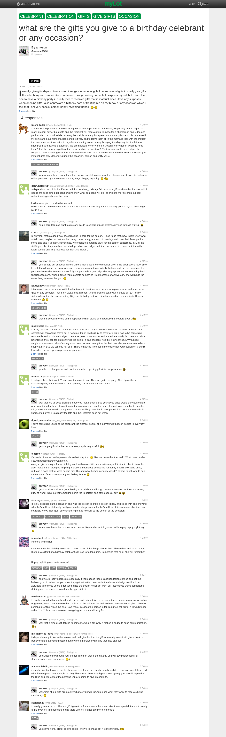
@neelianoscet (54, 596)
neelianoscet (38, 596)
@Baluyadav (50, 286)
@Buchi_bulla (52, 125)
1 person (23, 111)
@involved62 (51, 326)
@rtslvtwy (46, 500)
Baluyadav (37, 285)
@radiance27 (51, 703)
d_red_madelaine (41, 420)
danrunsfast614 (40, 185)
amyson (41, 47)
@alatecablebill (54, 666)
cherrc (35, 232)
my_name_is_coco (42, 633)
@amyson (36, 51)
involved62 (37, 326)
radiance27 (37, 702)
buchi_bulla (38, 125)
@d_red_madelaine (61, 420)
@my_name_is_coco (64, 634)
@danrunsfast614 (58, 186)
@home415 (48, 376)
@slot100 (44, 454)
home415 (36, 376)
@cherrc (43, 232)
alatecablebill (39, 666)
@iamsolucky (51, 538)
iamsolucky (38, 538)
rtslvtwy (36, 500)
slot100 (35, 453)
